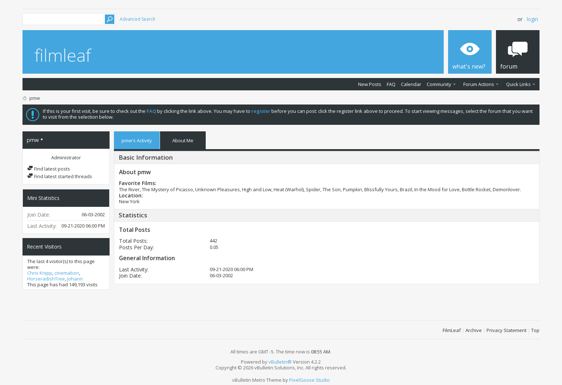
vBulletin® (280, 362)
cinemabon (66, 273)
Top (535, 330)
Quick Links (518, 84)
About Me (182, 140)
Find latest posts (48, 168)
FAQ (391, 84)
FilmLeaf (452, 330)
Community (439, 84)
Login (532, 19)
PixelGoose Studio (309, 380)
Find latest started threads (59, 176)
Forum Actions (478, 84)
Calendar (411, 84)
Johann (75, 278)
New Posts (369, 84)
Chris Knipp (39, 273)
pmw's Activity (137, 140)
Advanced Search (137, 19)
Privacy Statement (506, 330)
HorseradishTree (46, 278)
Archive (473, 330)
